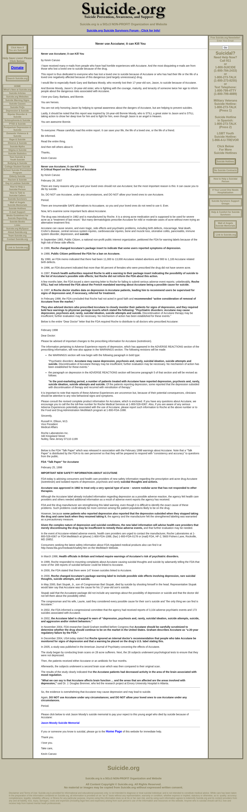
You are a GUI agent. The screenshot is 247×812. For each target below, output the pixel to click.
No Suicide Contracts (225, 170)
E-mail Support (17, 212)
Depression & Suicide (17, 110)
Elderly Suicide (17, 176)
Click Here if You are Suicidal (17, 48)
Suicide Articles (17, 93)
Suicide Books (17, 221)
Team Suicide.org (17, 235)
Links (17, 225)
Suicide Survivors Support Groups (225, 202)
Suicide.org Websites (17, 96)
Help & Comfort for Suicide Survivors (225, 213)
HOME (17, 86)
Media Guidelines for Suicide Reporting (17, 216)
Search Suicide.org (17, 78)
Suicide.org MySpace (17, 228)
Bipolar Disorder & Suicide (17, 115)
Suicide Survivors (17, 199)
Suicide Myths (17, 146)
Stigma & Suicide (17, 150)
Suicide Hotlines (17, 208)
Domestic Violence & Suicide (17, 134)
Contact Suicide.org (17, 239)
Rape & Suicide (17, 139)
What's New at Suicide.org (17, 89)
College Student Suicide (17, 166)
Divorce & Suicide (17, 143)
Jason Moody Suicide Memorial (60, 722)
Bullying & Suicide (17, 163)
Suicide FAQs (17, 107)
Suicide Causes (17, 103)
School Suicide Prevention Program (17, 171)
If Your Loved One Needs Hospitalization (225, 191)
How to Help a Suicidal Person (17, 188)
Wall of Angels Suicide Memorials (17, 203)
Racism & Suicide (17, 179)
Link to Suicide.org (18, 247)
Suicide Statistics (17, 153)
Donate (17, 68)
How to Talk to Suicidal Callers (17, 194)
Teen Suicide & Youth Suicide (17, 158)
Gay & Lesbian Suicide (17, 183)
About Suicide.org (17, 232)
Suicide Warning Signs (17, 100)
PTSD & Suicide (17, 124)
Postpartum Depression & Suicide (17, 128)
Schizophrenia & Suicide (17, 120)
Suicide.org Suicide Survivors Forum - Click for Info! (123, 30)
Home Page (114, 731)
